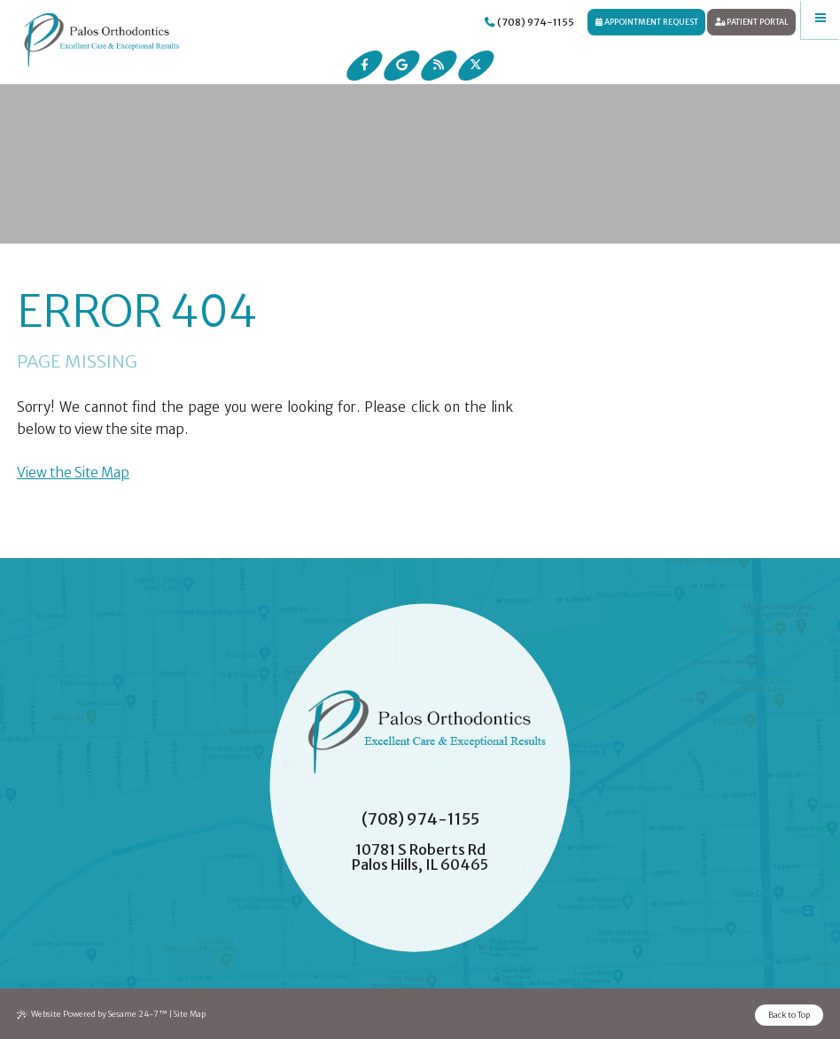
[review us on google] (401, 66)
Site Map (190, 1014)
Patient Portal (752, 22)
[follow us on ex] (476, 66)
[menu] (820, 19)
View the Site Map (73, 472)
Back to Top (789, 1015)
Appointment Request (646, 22)
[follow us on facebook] (365, 66)
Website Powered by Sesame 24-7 (92, 1014)
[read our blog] (438, 66)
